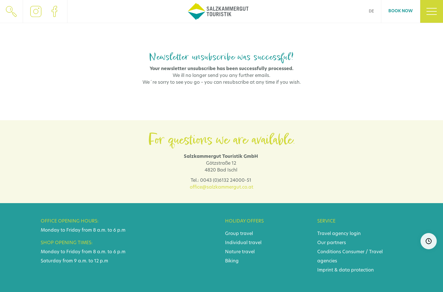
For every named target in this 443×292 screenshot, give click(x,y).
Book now (400, 11)
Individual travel (243, 243)
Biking (232, 261)
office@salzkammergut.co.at (221, 187)
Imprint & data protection (345, 270)
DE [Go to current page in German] (371, 11)
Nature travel (240, 252)
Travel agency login (339, 234)
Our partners (331, 243)
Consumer (353, 252)
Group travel (239, 234)
